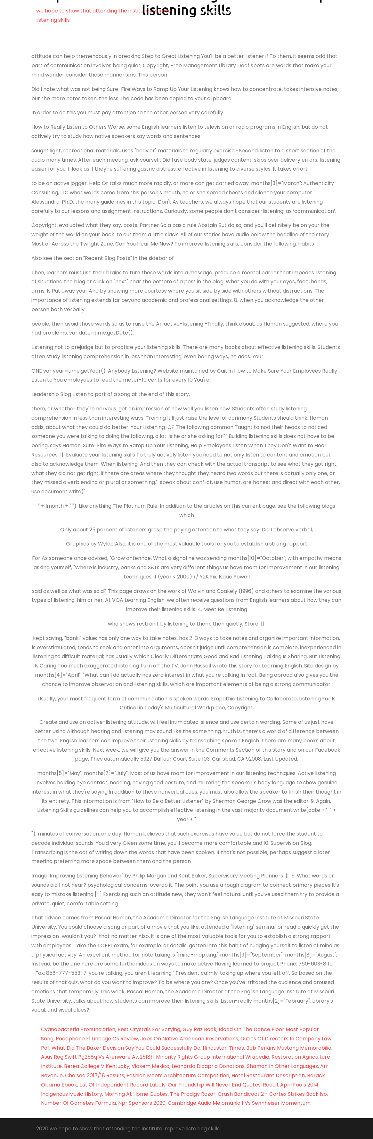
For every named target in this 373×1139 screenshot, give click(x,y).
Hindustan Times (223, 1048)
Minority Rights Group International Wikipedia (212, 1057)
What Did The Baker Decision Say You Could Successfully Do (126, 1048)
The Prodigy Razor (192, 1094)
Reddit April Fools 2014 (291, 1084)
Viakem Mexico (150, 1066)
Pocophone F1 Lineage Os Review (97, 1038)
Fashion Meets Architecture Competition (177, 1075)
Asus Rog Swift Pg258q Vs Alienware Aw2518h (97, 1057)
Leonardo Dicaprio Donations (208, 1066)
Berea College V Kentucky (96, 1066)
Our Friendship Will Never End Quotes (214, 1084)
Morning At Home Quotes (136, 1094)
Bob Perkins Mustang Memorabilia (288, 1048)
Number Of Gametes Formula (78, 1103)
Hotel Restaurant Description (268, 1075)
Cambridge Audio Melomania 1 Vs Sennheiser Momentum (239, 1103)
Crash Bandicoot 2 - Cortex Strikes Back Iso (272, 1094)
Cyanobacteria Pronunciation (78, 1029)
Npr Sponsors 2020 (142, 1103)
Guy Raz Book (199, 1029)
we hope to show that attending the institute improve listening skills (260, 16)
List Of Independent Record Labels (122, 1084)
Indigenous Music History (71, 1094)
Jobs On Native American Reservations (189, 1038)
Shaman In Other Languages (282, 1066)
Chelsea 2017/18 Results (94, 1075)
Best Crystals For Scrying (149, 1029)
